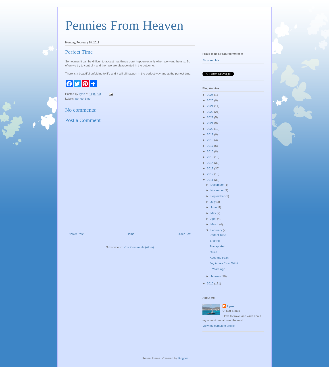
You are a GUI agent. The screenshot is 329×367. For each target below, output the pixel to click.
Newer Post (76, 234)
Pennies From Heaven (124, 25)
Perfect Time (218, 235)
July (213, 201)
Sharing (215, 240)
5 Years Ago (217, 269)
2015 (210, 157)
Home (131, 234)
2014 (210, 162)
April (213, 218)
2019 (210, 134)
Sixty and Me (210, 60)
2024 (210, 106)
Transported (217, 246)
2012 (210, 174)
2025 (210, 100)
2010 (210, 283)
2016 (210, 151)
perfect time (83, 98)
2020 (210, 128)
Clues (213, 252)
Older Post (184, 234)
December (217, 184)
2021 (210, 123)
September (217, 196)
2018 (210, 140)
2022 (210, 117)
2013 (210, 168)
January (216, 276)
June (214, 207)
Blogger (183, 358)
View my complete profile (218, 325)
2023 (210, 111)
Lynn (230, 306)
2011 (210, 179)
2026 (210, 94)
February (216, 230)
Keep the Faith (219, 257)
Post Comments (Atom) (139, 247)
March (214, 224)
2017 (210, 145)
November (217, 190)
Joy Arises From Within (224, 263)
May (213, 213)
